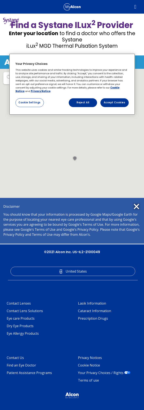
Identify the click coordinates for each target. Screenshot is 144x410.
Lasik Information (92, 303)
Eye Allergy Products (23, 333)
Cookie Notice (89, 365)
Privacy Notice (41, 91)
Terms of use (88, 380)
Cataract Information (94, 311)
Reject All (83, 102)
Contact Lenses (19, 303)
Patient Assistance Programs (29, 372)
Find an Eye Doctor (21, 365)
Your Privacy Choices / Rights (100, 372)
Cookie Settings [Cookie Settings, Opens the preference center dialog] (29, 102)
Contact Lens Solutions (25, 311)
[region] (72, 84)
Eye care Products (21, 318)
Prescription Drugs (93, 318)
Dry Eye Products (20, 326)
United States (76, 271)
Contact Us (15, 357)
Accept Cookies (114, 102)
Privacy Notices (90, 357)
